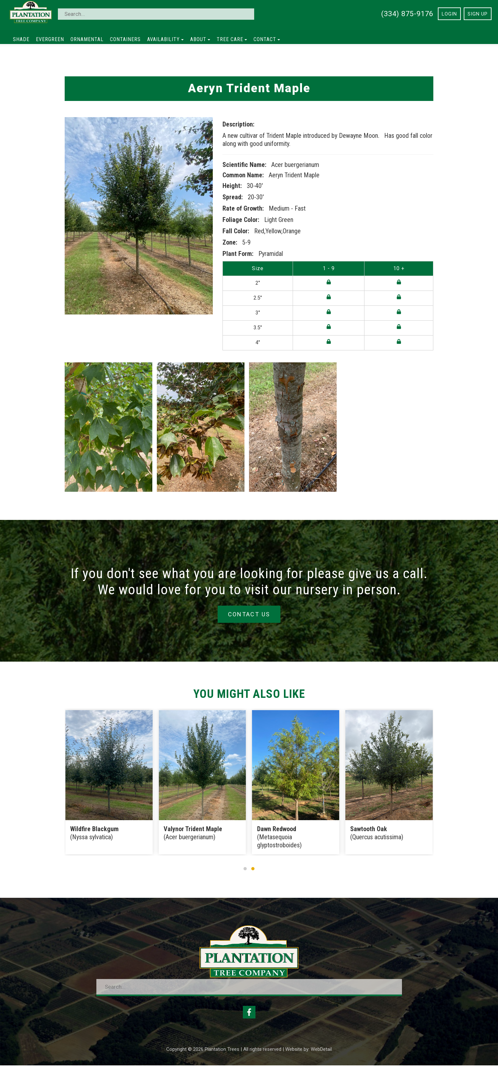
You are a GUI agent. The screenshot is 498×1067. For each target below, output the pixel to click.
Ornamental (86, 39)
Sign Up (478, 14)
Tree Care (232, 39)
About (200, 39)
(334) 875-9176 (407, 14)
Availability (165, 39)
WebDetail (321, 1051)
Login (449, 14)
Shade (21, 39)
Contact (267, 39)
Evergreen (50, 39)
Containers (125, 39)
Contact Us (249, 614)
